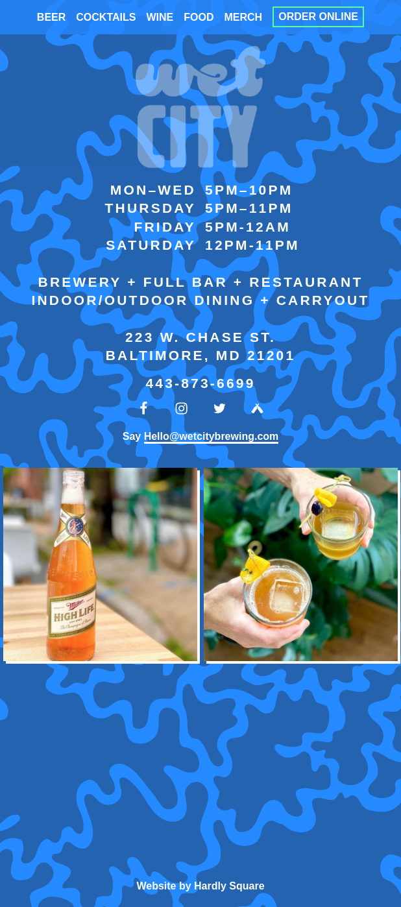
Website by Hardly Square (200, 885)
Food (198, 17)
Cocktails (106, 17)
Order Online (318, 17)
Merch (243, 17)
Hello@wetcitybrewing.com (211, 436)
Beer (51, 17)
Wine (159, 17)
